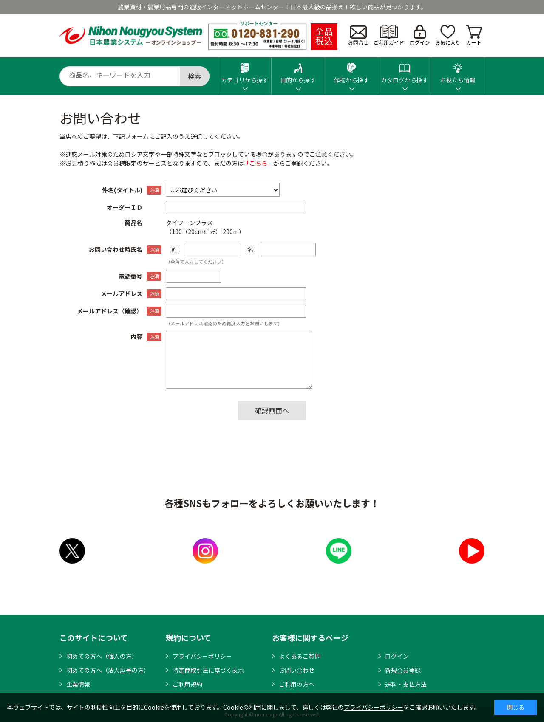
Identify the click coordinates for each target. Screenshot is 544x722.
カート (474, 35)
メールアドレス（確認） (109, 311)
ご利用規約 (187, 684)
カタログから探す (404, 70)
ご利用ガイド (389, 35)
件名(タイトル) (122, 190)
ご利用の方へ (296, 684)
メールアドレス (121, 293)
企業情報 (78, 684)
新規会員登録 (403, 670)
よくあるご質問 (299, 656)
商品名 (133, 222)
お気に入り (448, 35)
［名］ (250, 249)
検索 (194, 76)
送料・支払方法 (406, 684)
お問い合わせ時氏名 (115, 249)
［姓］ (175, 249)
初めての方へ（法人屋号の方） (108, 670)
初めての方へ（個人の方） (102, 656)
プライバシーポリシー (202, 656)
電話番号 (130, 276)
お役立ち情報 (458, 70)
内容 (136, 336)
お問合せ (358, 35)
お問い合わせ (296, 670)
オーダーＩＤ (124, 207)
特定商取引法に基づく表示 (208, 670)
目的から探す (298, 70)
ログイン (420, 35)
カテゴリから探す (245, 70)
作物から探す (351, 70)
